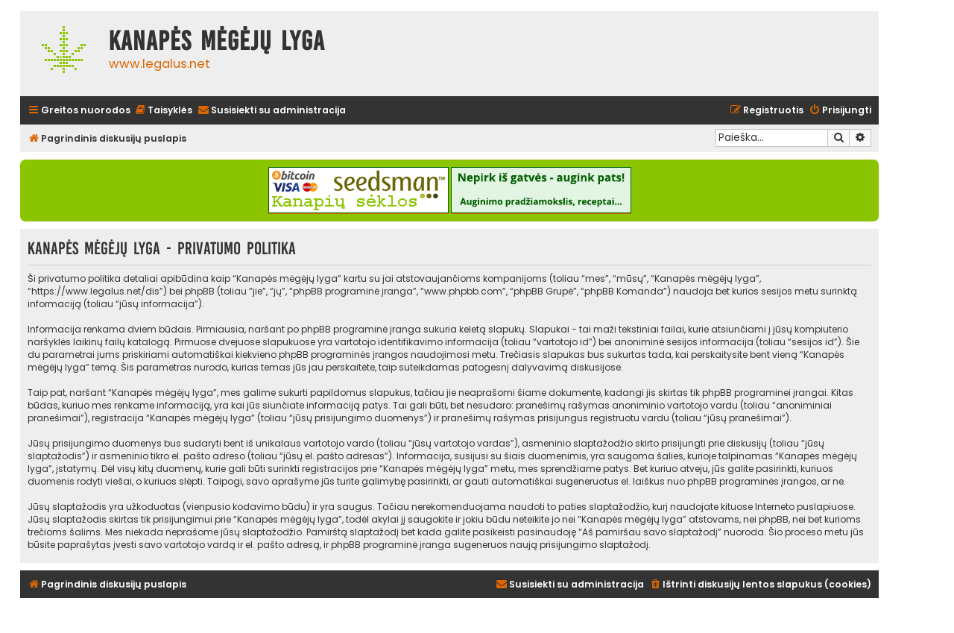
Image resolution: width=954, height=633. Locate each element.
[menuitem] (163, 111)
